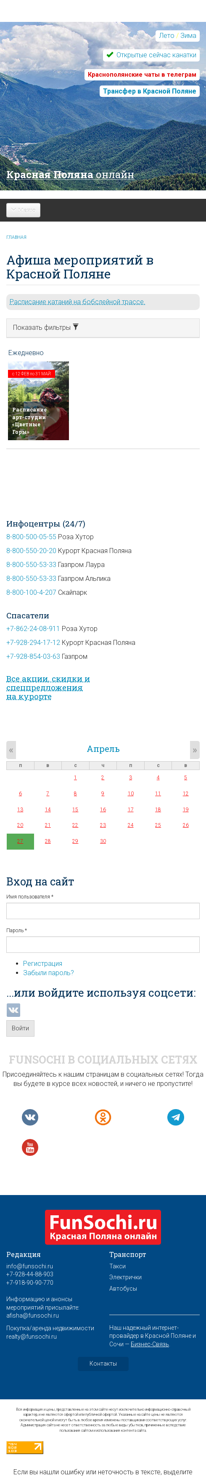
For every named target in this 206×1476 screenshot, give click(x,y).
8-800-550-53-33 (31, 565)
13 (20, 810)
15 (75, 810)
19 (186, 810)
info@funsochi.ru (29, 1266)
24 (131, 825)
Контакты (103, 1363)
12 (186, 794)
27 (20, 841)
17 (131, 810)
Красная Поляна (70, 174)
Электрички (125, 1277)
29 (75, 841)
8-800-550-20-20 (31, 551)
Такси (117, 1266)
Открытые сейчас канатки (155, 55)
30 (103, 841)
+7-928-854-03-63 (33, 656)
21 (48, 825)
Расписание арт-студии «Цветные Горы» (29, 420)
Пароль (16, 930)
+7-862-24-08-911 (33, 629)
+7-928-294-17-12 (33, 643)
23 (103, 825)
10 (131, 794)
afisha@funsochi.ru (32, 1315)
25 (158, 825)
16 (103, 810)
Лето (166, 36)
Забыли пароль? (48, 973)
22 (75, 825)
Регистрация (42, 964)
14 (48, 810)
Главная (16, 237)
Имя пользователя (29, 897)
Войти (20, 1028)
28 (48, 841)
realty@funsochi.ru (31, 1336)
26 (186, 825)
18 (158, 810)
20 (20, 825)
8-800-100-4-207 (31, 592)
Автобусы (123, 1288)
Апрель (103, 748)
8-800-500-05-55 (31, 537)
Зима (188, 36)
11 (158, 794)
